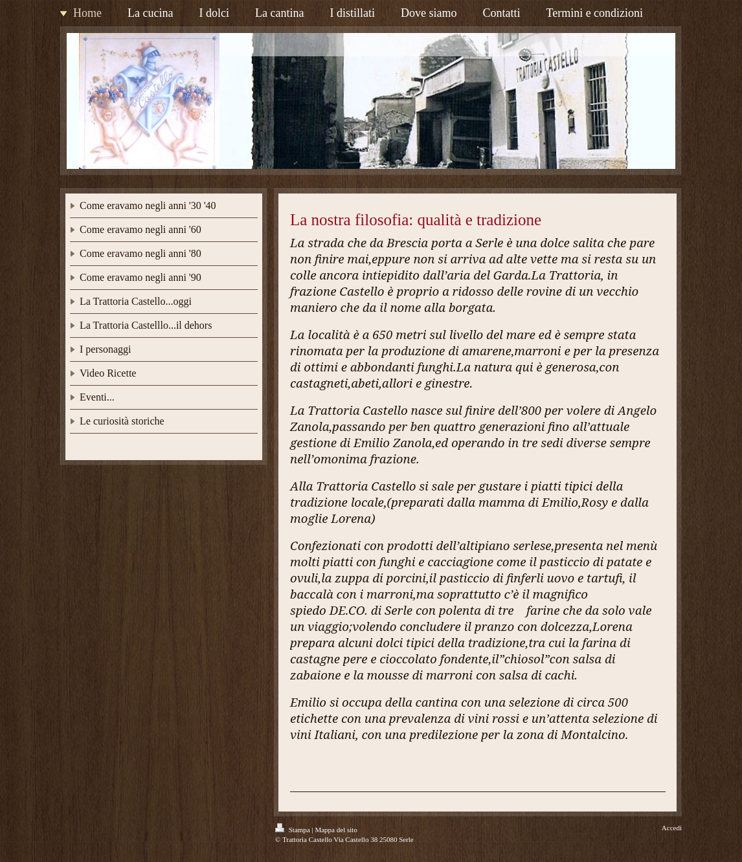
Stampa (293, 830)
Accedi (672, 828)
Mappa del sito (336, 830)
